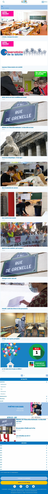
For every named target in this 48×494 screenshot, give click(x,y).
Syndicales (7, 8)
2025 (24, 448)
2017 (24, 467)
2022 (24, 455)
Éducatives (24, 399)
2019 (24, 462)
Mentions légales (20, 490)
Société (24, 401)
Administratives (24, 396)
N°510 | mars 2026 (19, 410)
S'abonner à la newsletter (24, 478)
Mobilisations (3, 384)
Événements (3, 391)
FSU (1, 389)
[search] (3, 2)
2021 (24, 457)
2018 (24, 465)
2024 (24, 450)
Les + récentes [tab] (36, 417)
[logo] (24, 2)
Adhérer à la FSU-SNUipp (24, 482)
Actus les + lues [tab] (12, 417)
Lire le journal (20, 408)
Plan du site (13, 490)
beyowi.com (19, 492)
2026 (24, 446)
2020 (24, 460)
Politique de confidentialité (31, 490)
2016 (24, 469)
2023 (24, 453)
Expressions (3, 386)
